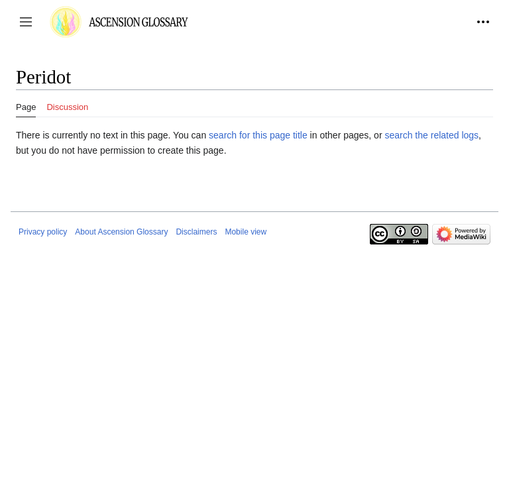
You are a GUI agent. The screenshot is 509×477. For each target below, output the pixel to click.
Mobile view (245, 232)
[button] (26, 22)
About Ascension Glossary (121, 232)
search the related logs (431, 135)
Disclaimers (196, 232)
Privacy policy (43, 232)
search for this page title (258, 135)
